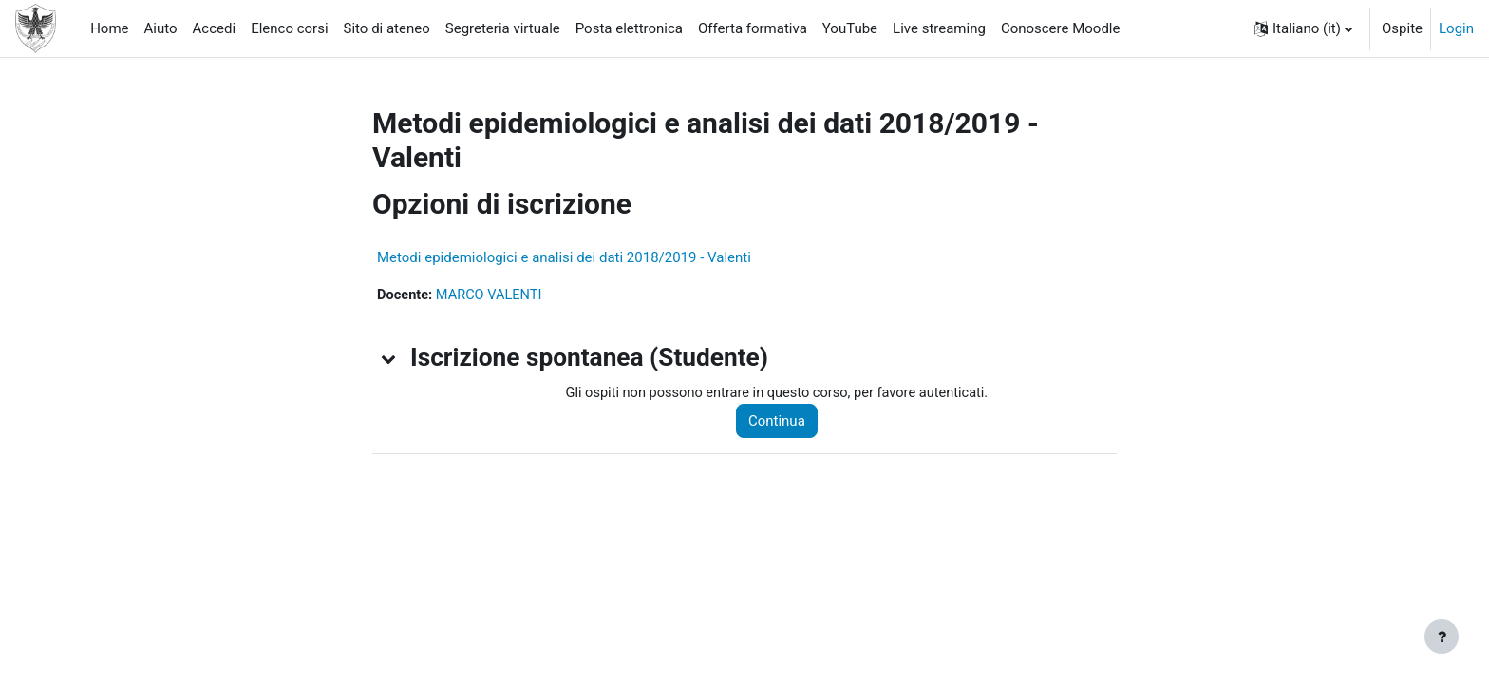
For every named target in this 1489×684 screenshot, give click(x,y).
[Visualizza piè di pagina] (1441, 636)
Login (1456, 28)
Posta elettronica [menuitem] (629, 28)
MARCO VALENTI (492, 295)
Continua (783, 421)
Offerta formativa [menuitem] (752, 28)
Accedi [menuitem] (214, 28)
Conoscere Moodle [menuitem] (1061, 28)
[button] (1303, 28)
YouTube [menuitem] (849, 28)
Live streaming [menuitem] (939, 28)
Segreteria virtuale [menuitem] (502, 28)
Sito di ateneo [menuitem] (387, 28)
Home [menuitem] (109, 28)
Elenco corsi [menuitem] (289, 28)
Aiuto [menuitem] (161, 28)
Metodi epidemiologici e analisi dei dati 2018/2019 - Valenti (564, 257)
